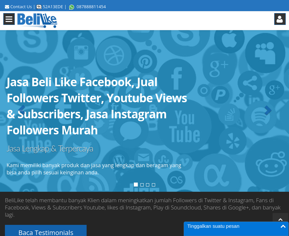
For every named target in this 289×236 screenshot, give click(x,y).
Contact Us (21, 7)
